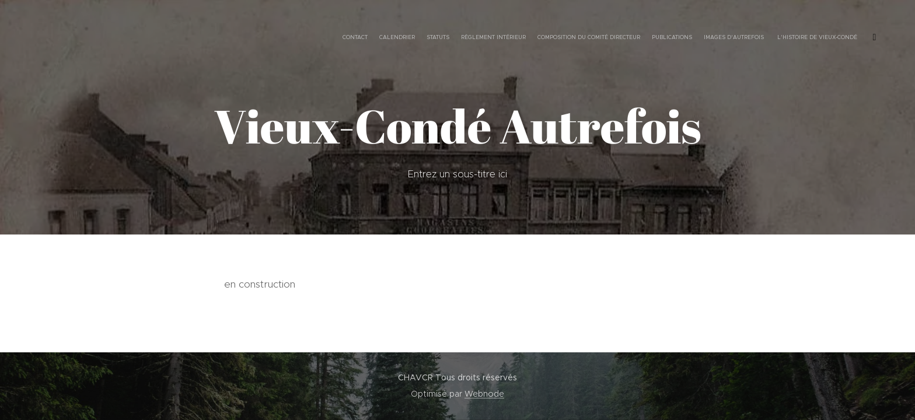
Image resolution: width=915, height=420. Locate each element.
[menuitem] (762, 37)
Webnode (484, 393)
